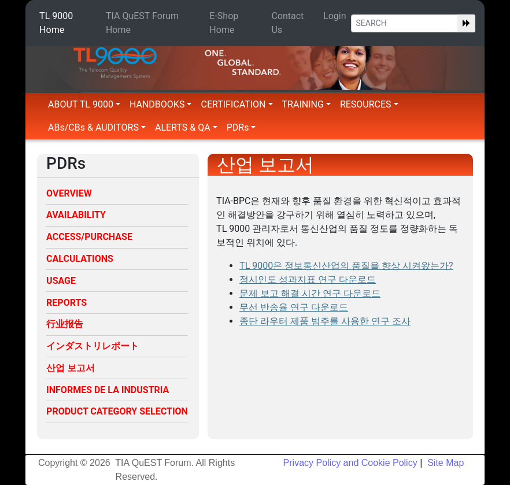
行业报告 (64, 324)
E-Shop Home (223, 22)
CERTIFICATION (236, 104)
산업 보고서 (70, 367)
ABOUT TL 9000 (84, 104)
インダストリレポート (92, 345)
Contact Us (287, 22)
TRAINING (306, 104)
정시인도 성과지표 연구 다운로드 (307, 279)
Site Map (444, 463)
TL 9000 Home (56, 22)
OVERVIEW (69, 193)
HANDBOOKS (161, 104)
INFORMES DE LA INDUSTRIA (107, 389)
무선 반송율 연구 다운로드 (293, 307)
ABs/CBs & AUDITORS (97, 127)
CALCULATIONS (79, 258)
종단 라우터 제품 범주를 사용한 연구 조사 (325, 321)
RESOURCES (369, 104)
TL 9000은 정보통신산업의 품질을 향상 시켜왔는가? (346, 265)
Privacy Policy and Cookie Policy (350, 463)
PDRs (241, 127)
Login (334, 15)
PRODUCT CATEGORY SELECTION (117, 411)
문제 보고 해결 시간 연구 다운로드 (309, 293)
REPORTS (66, 302)
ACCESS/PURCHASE (89, 236)
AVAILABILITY (76, 214)
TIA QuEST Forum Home (142, 22)
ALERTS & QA (186, 127)
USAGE (61, 280)
